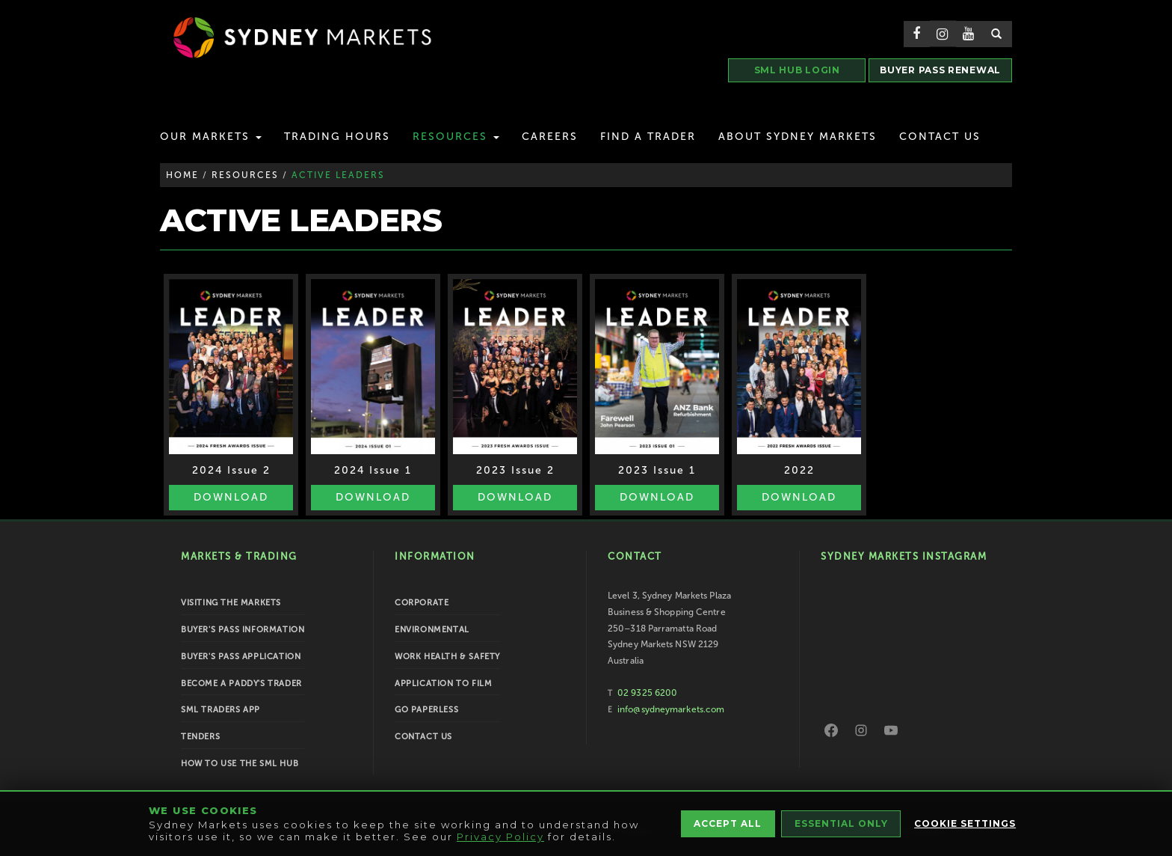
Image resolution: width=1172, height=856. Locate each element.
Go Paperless (426, 710)
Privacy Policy (500, 837)
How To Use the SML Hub (239, 763)
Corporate (421, 603)
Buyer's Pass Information (242, 630)
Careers (550, 136)
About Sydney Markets (797, 136)
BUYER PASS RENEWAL (940, 70)
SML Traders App (220, 710)
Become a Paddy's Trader (241, 683)
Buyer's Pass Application (240, 656)
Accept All (726, 823)
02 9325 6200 (647, 693)
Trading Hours (337, 136)
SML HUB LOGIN (797, 70)
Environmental (432, 630)
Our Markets (211, 136)
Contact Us (940, 136)
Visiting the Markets (231, 603)
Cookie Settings (966, 823)
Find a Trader (648, 136)
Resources (456, 136)
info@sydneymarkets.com (670, 709)
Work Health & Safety (447, 656)
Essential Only (841, 823)
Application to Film (443, 683)
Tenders (200, 737)
